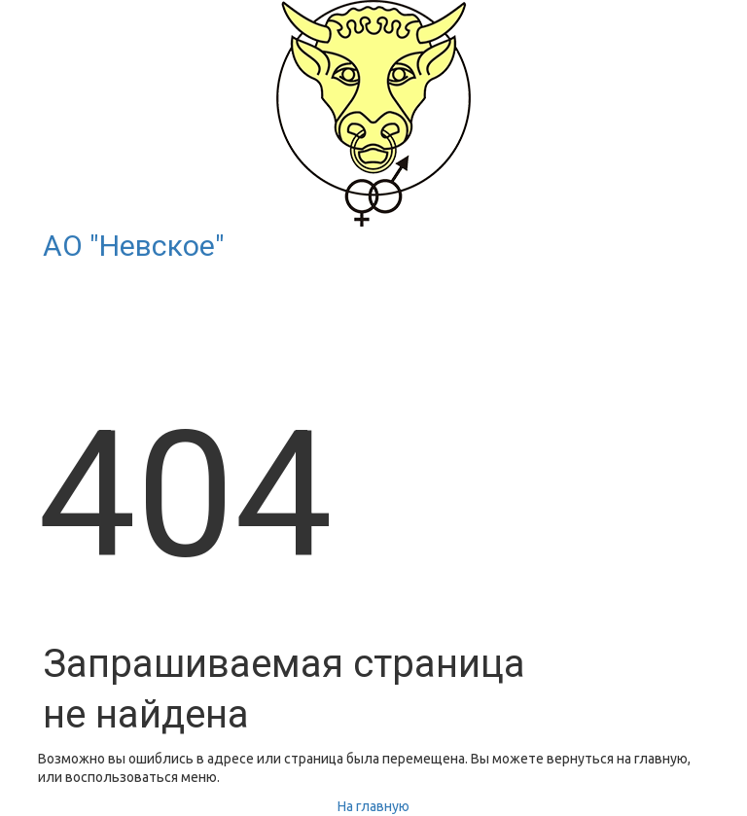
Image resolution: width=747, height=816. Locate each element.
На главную (373, 806)
